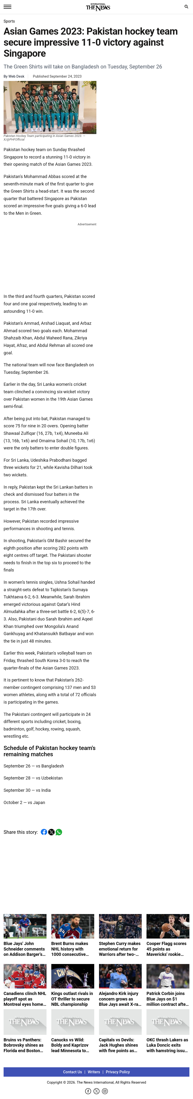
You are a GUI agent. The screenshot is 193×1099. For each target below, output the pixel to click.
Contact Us (72, 1072)
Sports (9, 21)
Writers (94, 1072)
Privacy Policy (118, 1072)
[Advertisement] (50, 257)
